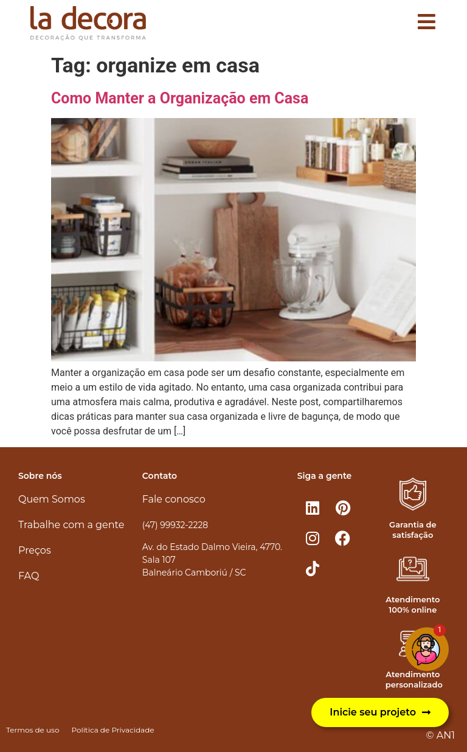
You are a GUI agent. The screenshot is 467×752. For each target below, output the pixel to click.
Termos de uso (32, 729)
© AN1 (440, 735)
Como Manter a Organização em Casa (179, 98)
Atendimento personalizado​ (414, 679)
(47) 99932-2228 (175, 525)
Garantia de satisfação (412, 530)
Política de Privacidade (112, 729)
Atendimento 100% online (413, 604)
